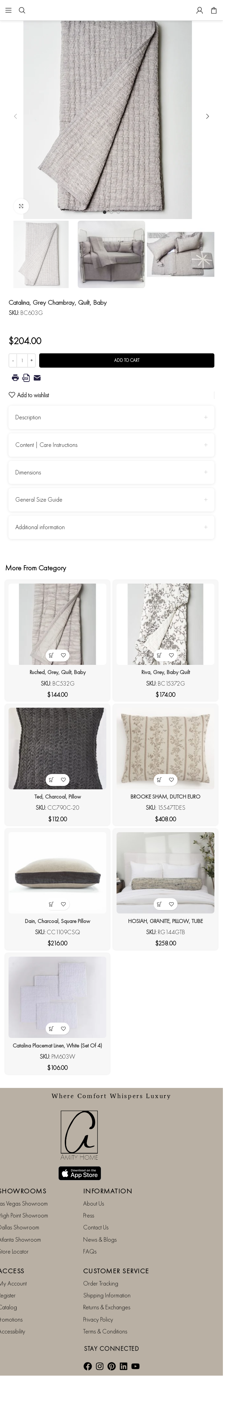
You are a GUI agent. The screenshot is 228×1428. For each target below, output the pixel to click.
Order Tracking (100, 1283)
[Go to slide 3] (118, 212)
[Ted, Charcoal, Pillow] (57, 748)
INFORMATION (108, 1190)
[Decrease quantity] (13, 360)
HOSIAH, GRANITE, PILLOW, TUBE (165, 920)
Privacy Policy (98, 1319)
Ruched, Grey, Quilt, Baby (57, 672)
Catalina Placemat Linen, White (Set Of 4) (57, 1045)
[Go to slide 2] (111, 212)
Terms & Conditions (105, 1331)
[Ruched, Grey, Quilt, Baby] (57, 624)
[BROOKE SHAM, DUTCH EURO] (165, 748)
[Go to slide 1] (104, 212)
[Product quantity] (22, 360)
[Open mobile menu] (8, 10)
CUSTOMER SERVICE (116, 1270)
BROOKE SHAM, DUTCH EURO (165, 796)
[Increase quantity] (31, 360)
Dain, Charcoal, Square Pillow (57, 920)
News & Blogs (100, 1239)
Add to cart (126, 360)
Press (88, 1215)
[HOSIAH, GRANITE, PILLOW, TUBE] (165, 872)
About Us (93, 1203)
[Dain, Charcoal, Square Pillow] (57, 872)
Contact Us (95, 1227)
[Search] (22, 10)
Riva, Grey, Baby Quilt (165, 672)
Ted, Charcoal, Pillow (57, 796)
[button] (15, 116)
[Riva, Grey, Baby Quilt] (165, 624)
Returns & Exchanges (106, 1307)
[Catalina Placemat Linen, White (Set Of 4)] (57, 997)
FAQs (89, 1251)
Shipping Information (107, 1295)
